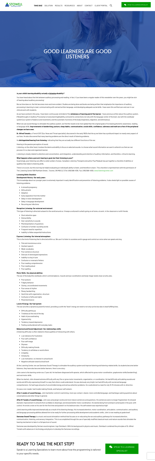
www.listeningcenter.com (103, 170)
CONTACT (88, 5)
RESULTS (58, 5)
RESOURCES (70, 5)
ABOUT (79, 5)
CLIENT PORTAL (101, 5)
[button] (111, 5)
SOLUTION (48, 5)
